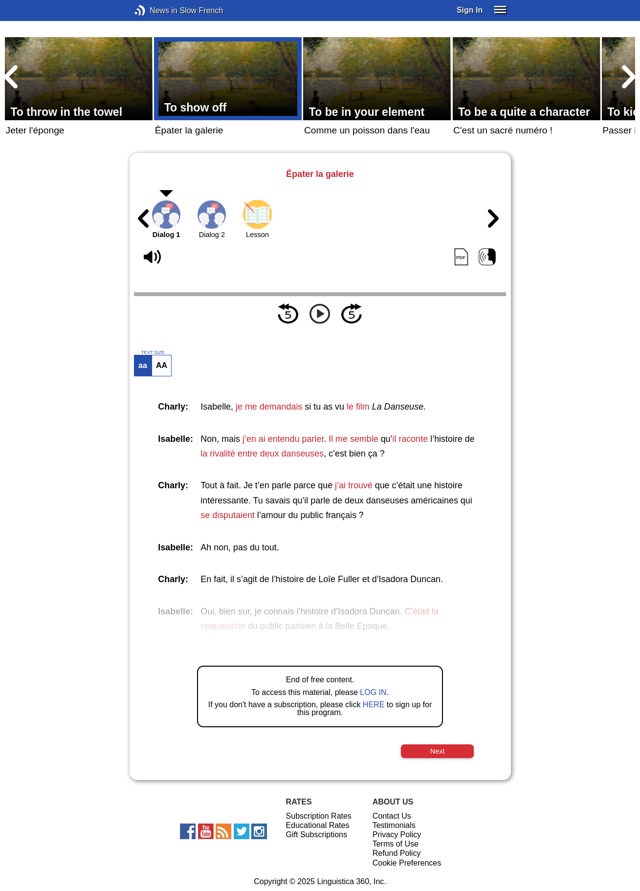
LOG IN (373, 692)
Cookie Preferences (407, 863)
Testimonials (394, 825)
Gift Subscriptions (316, 834)
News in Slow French (155, 10)
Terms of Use (396, 844)
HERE (373, 704)
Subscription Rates (319, 816)
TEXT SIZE (152, 352)
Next (437, 751)
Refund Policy (397, 853)
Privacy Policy (397, 834)
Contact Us (392, 816)
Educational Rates (318, 825)
